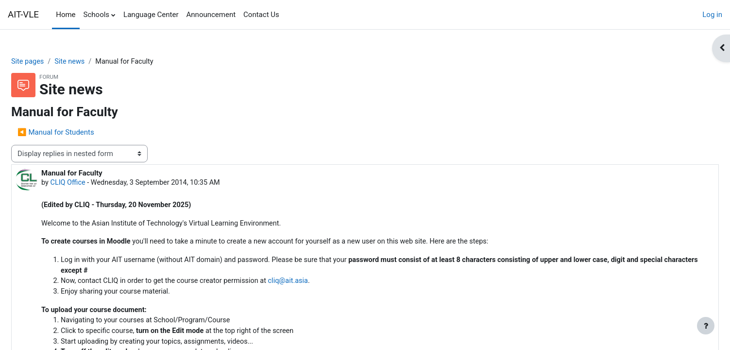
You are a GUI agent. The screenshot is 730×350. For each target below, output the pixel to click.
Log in (712, 14)
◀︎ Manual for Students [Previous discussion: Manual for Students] (79, 132)
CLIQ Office (92, 183)
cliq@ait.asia (320, 284)
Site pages (51, 61)
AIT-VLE (23, 14)
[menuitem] (287, 14)
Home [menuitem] (65, 14)
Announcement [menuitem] (211, 14)
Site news (94, 61)
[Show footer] (705, 325)
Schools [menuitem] (97, 14)
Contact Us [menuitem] (261, 14)
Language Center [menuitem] (150, 14)
